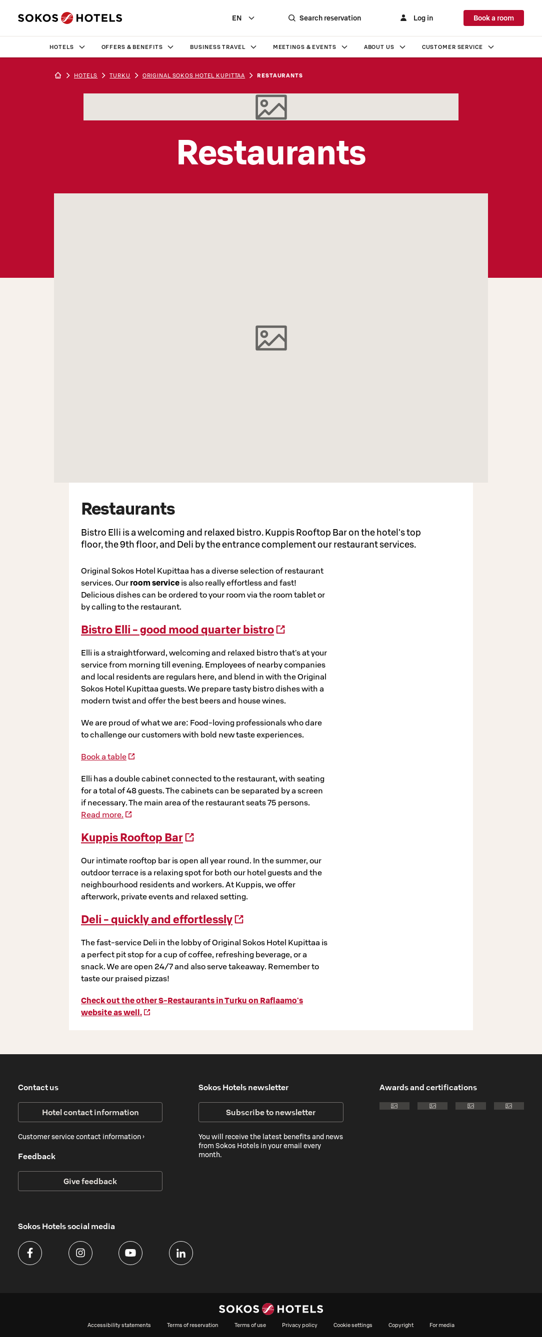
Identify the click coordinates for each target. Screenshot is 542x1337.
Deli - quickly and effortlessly (162, 919)
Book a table (108, 756)
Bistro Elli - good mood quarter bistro (183, 630)
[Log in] (417, 18)
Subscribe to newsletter (271, 1112)
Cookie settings (353, 1325)
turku (120, 75)
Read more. (106, 814)
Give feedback (90, 1181)
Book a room (494, 17)
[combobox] (246, 18)
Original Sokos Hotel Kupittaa (194, 75)
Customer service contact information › (81, 1136)
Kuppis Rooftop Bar (138, 837)
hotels (86, 75)
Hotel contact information (90, 1112)
